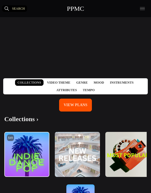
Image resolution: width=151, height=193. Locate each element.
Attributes (66, 90)
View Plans (75, 105)
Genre (82, 82)
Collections (29, 82)
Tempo (89, 90)
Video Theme (58, 82)
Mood (99, 82)
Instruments (122, 82)
